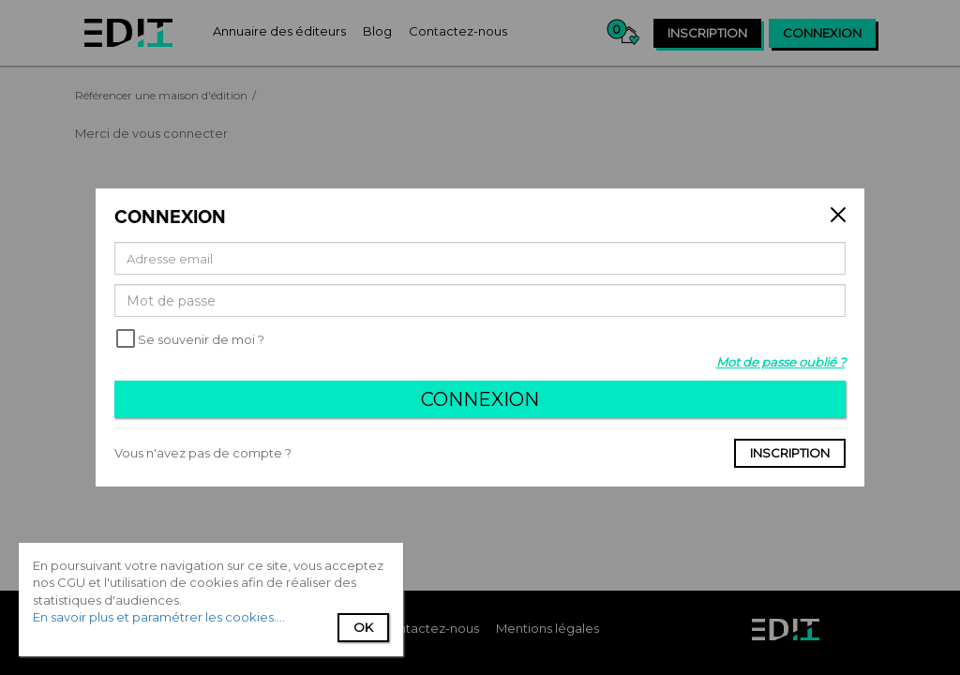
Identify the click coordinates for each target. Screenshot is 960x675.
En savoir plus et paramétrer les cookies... (157, 616)
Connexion (480, 399)
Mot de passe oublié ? (781, 361)
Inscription (790, 452)
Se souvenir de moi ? (201, 339)
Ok (363, 627)
